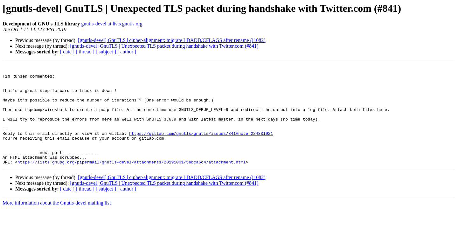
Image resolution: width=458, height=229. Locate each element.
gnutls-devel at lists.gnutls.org (111, 23)
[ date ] (67, 51)
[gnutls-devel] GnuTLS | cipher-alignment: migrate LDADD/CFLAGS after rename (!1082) (171, 40)
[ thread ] (85, 51)
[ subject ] (106, 51)
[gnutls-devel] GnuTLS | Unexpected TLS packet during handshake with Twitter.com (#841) (164, 46)
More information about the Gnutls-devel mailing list (57, 223)
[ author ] (126, 51)
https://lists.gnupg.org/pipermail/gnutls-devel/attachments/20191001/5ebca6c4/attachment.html (131, 182)
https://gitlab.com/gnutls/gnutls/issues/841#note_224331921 (201, 147)
